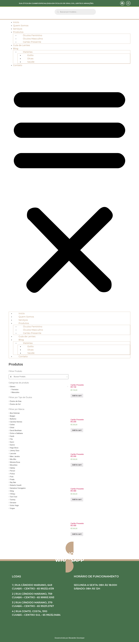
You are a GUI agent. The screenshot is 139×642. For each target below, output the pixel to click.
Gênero (12, 387)
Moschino (13, 465)
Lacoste (13, 453)
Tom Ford (13, 497)
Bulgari (12, 416)
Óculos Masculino (33, 38)
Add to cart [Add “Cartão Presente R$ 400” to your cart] (76, 499)
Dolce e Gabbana (16, 433)
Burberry (13, 419)
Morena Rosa (15, 462)
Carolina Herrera (16, 422)
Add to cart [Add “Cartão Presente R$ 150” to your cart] (76, 396)
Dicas (30, 58)
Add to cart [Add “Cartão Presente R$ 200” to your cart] (76, 430)
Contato (17, 65)
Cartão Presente (32, 42)
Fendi (12, 436)
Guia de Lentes (21, 45)
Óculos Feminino (32, 35)
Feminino (15, 390)
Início (16, 22)
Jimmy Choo (14, 451)
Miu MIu (13, 459)
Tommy (12, 500)
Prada (12, 479)
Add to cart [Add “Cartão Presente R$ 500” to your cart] (76, 534)
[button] (69, 189)
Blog (15, 48)
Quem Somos (20, 25)
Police (12, 474)
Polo (11, 477)
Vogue (12, 508)
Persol (12, 471)
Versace (13, 503)
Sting (12, 491)
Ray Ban (13, 482)
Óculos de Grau (15, 401)
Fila (11, 439)
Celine (12, 425)
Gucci (12, 442)
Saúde (30, 61)
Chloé (12, 428)
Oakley (12, 468)
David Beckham (16, 430)
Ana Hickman (15, 413)
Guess (12, 445)
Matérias (28, 52)
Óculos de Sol (15, 404)
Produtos (18, 32)
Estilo (30, 55)
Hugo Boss (14, 448)
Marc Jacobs (15, 456)
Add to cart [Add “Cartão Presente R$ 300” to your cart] (76, 465)
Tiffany (12, 494)
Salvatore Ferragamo (18, 488)
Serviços (17, 28)
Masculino (15, 392)
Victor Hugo (14, 505)
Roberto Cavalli (15, 485)
